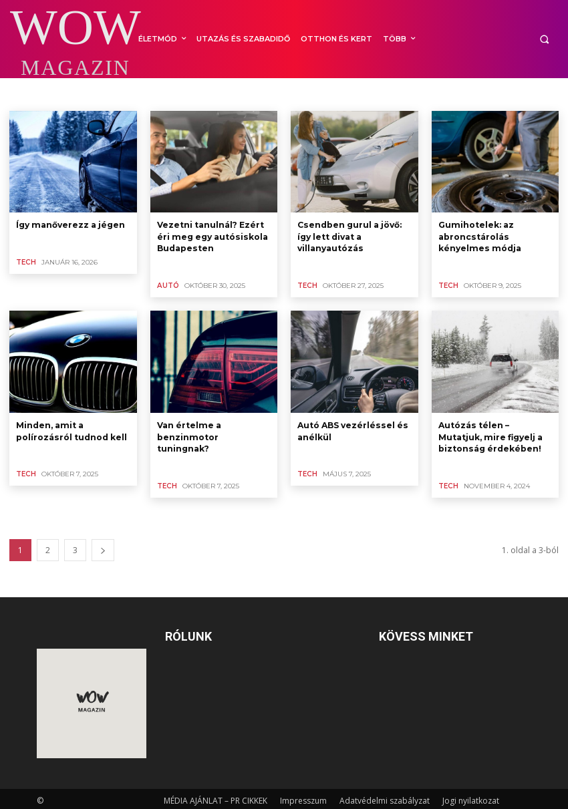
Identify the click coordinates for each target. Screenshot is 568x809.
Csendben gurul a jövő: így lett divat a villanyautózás (349, 235)
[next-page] (103, 546)
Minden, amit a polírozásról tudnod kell (71, 428)
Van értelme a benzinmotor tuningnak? (188, 434)
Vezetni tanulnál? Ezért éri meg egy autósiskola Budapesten (211, 235)
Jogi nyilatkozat (470, 796)
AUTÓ (167, 283)
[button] (544, 39)
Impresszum (303, 796)
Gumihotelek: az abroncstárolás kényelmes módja (478, 235)
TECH (25, 261)
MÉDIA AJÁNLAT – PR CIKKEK (215, 796)
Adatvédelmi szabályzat (384, 796)
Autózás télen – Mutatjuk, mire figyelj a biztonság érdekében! (489, 434)
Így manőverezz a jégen (70, 224)
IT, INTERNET (243, 93)
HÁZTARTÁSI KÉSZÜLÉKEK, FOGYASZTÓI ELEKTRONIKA (110, 93)
